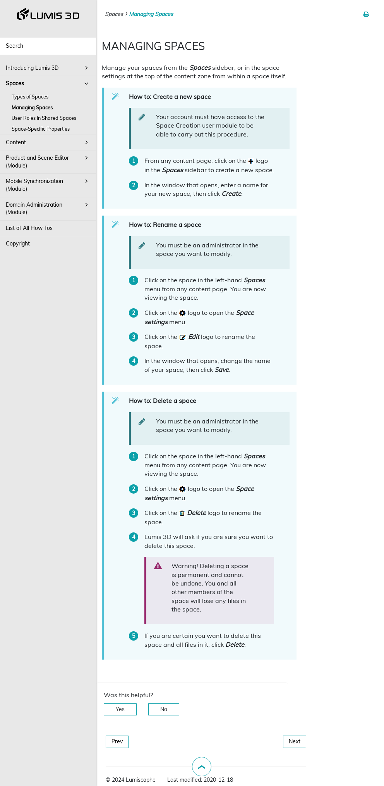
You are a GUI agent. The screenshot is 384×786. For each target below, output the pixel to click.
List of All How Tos (29, 228)
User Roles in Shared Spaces (44, 118)
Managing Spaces (32, 107)
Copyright (18, 243)
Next (294, 741)
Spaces (48, 83)
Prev (117, 741)
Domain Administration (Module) (48, 208)
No (163, 709)
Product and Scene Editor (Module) (48, 161)
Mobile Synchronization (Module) (48, 184)
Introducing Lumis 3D (48, 68)
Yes (120, 709)
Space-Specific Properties (41, 129)
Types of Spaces (30, 96)
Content (48, 142)
